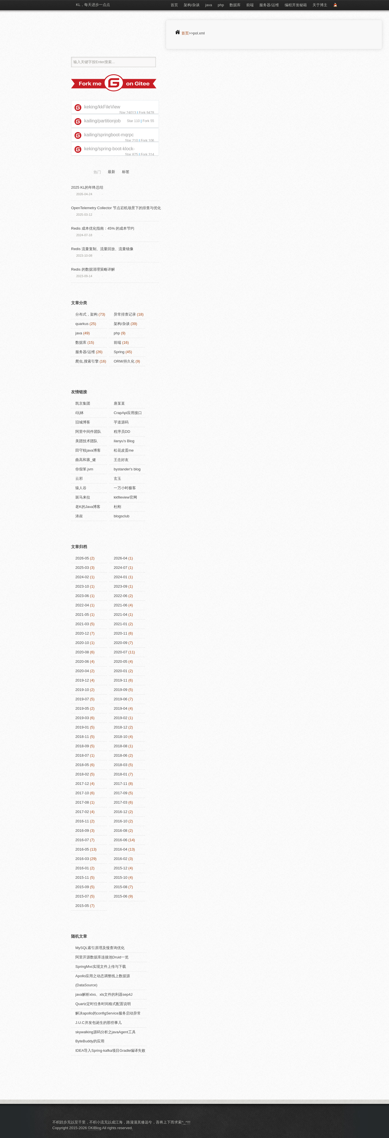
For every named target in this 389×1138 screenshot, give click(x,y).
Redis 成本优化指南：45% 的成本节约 (102, 228)
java (208, 5)
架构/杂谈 (192, 5)
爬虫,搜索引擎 (87, 361)
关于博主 (320, 5)
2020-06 (82, 661)
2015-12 (120, 868)
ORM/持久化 (124, 361)
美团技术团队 (86, 441)
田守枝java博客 (88, 450)
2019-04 (120, 708)
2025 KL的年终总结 (87, 187)
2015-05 (82, 906)
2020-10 (82, 643)
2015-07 (82, 896)
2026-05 (82, 558)
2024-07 (120, 567)
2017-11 (120, 783)
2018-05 (82, 765)
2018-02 (82, 774)
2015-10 (120, 877)
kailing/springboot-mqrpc (109, 134)
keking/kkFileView (102, 106)
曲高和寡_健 (85, 460)
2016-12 (120, 812)
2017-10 (82, 793)
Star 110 (133, 121)
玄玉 (117, 478)
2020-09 (120, 643)
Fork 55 (148, 121)
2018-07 (82, 755)
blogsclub (121, 516)
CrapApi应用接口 (128, 413)
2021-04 (120, 614)
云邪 (79, 478)
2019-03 (82, 718)
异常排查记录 (125, 314)
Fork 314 (147, 155)
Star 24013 (127, 113)
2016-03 (82, 859)
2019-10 (82, 690)
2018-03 (120, 765)
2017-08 (82, 802)
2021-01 (120, 624)
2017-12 (82, 783)
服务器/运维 (269, 5)
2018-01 (120, 774)
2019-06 (120, 699)
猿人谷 (80, 488)
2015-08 (120, 887)
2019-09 (120, 690)
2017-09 (120, 793)
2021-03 (82, 624)
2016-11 (82, 821)
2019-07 (82, 699)
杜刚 (117, 507)
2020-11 (120, 633)
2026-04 (120, 558)
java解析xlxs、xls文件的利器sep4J (104, 994)
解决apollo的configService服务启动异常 (108, 1013)
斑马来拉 (82, 497)
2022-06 (120, 596)
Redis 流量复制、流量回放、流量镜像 (102, 249)
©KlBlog (94, 1128)
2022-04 (82, 605)
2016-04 (120, 849)
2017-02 (82, 812)
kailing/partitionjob (102, 120)
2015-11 (82, 877)
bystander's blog (127, 469)
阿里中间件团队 (88, 431)
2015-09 (82, 887)
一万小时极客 (125, 488)
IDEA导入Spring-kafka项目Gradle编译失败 (110, 1050)
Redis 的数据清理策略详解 (93, 269)
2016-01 (82, 868)
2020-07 (120, 652)
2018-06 (120, 755)
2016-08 (120, 830)
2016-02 (120, 859)
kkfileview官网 (125, 497)
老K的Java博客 (87, 507)
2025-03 (82, 567)
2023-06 (82, 596)
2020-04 (82, 671)
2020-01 (120, 671)
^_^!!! (186, 1122)
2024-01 (120, 577)
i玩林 (79, 413)
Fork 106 (147, 141)
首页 (174, 5)
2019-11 (120, 680)
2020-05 (120, 661)
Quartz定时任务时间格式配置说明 (103, 1004)
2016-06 (120, 840)
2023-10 (82, 586)
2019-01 (82, 727)
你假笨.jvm (84, 469)
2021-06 (120, 605)
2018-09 (82, 746)
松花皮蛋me (124, 450)
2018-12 (120, 727)
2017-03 (120, 802)
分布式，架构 (86, 314)
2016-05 (82, 849)
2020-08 (82, 652)
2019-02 (120, 718)
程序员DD (122, 431)
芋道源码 (121, 422)
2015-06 (120, 896)
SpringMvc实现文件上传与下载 (100, 966)
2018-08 (120, 746)
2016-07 (82, 840)
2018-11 (82, 736)
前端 (250, 5)
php (221, 5)
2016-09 (82, 830)
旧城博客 (82, 422)
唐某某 (119, 403)
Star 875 (131, 155)
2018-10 (120, 736)
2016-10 (120, 821)
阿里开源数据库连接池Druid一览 (102, 957)
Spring (119, 352)
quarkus (81, 324)
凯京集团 (82, 403)
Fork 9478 (146, 113)
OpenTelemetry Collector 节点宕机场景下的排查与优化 (116, 208)
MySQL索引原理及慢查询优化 (100, 948)
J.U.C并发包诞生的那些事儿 (98, 1022)
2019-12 (82, 680)
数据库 (235, 5)
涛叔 (79, 516)
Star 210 (131, 141)
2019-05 (82, 708)
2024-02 (82, 577)
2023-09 (120, 586)
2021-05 (82, 614)
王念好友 (121, 460)
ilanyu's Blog (124, 441)
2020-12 (82, 633)
